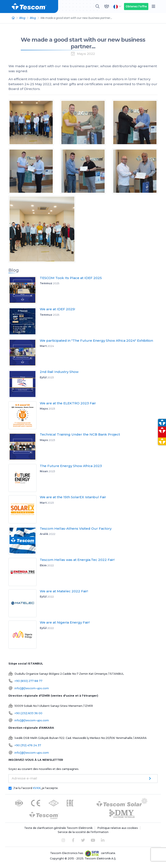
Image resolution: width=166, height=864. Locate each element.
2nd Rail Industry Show (59, 372)
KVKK (37, 788)
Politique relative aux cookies (117, 828)
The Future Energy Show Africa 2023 (71, 466)
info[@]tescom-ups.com (31, 688)
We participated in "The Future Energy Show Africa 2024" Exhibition (96, 340)
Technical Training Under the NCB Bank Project (80, 434)
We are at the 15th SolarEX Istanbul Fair (73, 497)
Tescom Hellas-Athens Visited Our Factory (76, 528)
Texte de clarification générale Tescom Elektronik (58, 828)
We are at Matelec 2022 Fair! (64, 591)
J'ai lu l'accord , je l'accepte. (35, 788)
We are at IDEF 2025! (57, 309)
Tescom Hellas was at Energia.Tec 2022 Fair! (77, 560)
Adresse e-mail (24, 778)
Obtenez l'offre (136, 6)
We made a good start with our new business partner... (83, 43)
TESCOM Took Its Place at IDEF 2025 (71, 278)
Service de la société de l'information (83, 832)
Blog (22, 18)
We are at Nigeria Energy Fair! (65, 622)
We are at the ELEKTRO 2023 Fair (68, 403)
